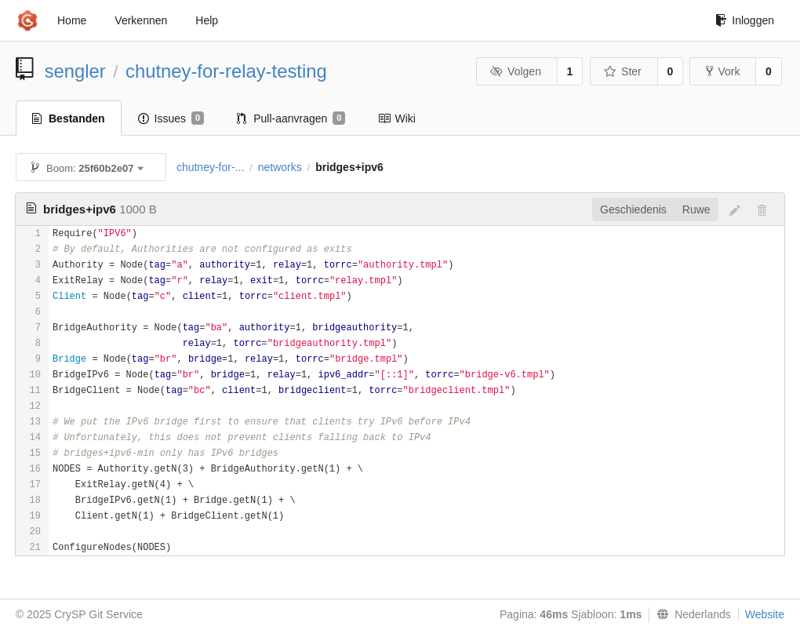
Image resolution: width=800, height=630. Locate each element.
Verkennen (141, 20)
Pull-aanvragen (291, 118)
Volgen (515, 71)
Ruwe (696, 209)
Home (71, 20)
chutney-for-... (210, 167)
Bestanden (68, 118)
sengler (75, 71)
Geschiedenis (633, 209)
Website (764, 614)
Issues (171, 118)
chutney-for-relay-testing (226, 71)
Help (206, 20)
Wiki (396, 118)
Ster (623, 71)
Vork (723, 71)
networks (280, 167)
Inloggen (744, 20)
